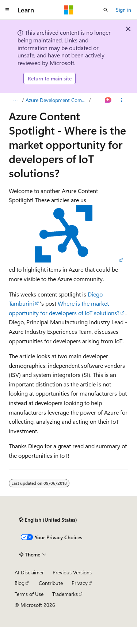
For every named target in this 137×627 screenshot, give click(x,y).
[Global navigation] (7, 9)
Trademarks (65, 593)
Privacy (80, 582)
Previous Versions (72, 572)
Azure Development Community (57, 100)
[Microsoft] (68, 10)
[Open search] (105, 9)
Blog (19, 582)
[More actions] (121, 100)
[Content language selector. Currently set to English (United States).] (48, 520)
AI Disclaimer (29, 572)
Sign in (123, 9)
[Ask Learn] (108, 100)
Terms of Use (29, 593)
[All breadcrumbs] (15, 100)
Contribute (51, 582)
